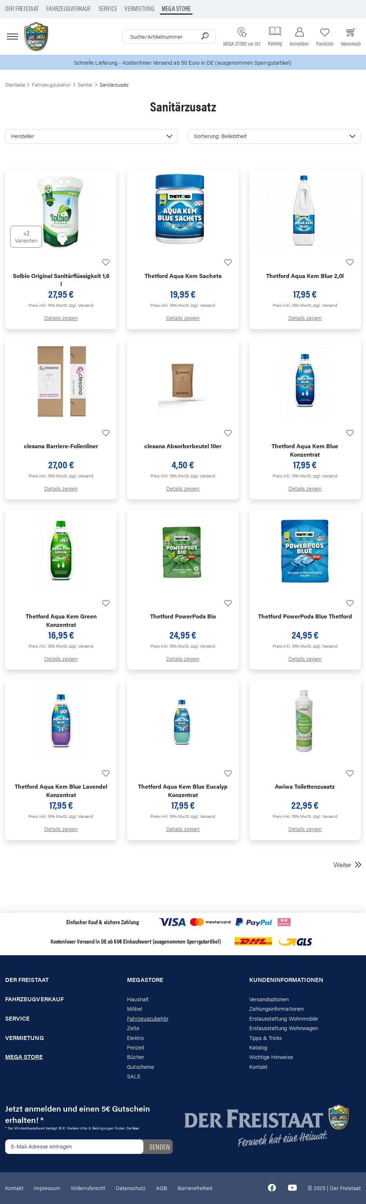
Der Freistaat (22, 8)
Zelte (133, 1028)
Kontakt (258, 1066)
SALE (133, 1076)
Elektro (135, 1037)
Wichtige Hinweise (271, 1056)
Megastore (145, 980)
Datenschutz (131, 1188)
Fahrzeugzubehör (147, 1018)
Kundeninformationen (286, 980)
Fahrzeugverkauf (68, 8)
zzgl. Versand (81, 305)
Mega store (176, 8)
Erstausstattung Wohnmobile (283, 1018)
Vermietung (139, 8)
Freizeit (135, 1047)
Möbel (134, 1008)
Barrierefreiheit (195, 1188)
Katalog (258, 1047)
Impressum (47, 1188)
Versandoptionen (269, 999)
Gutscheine (140, 1066)
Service (107, 8)
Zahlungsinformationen (276, 1008)
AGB (161, 1188)
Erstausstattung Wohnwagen (283, 1028)
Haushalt (137, 999)
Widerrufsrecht (88, 1188)
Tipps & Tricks (265, 1037)
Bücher (135, 1056)
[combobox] (169, 36)
